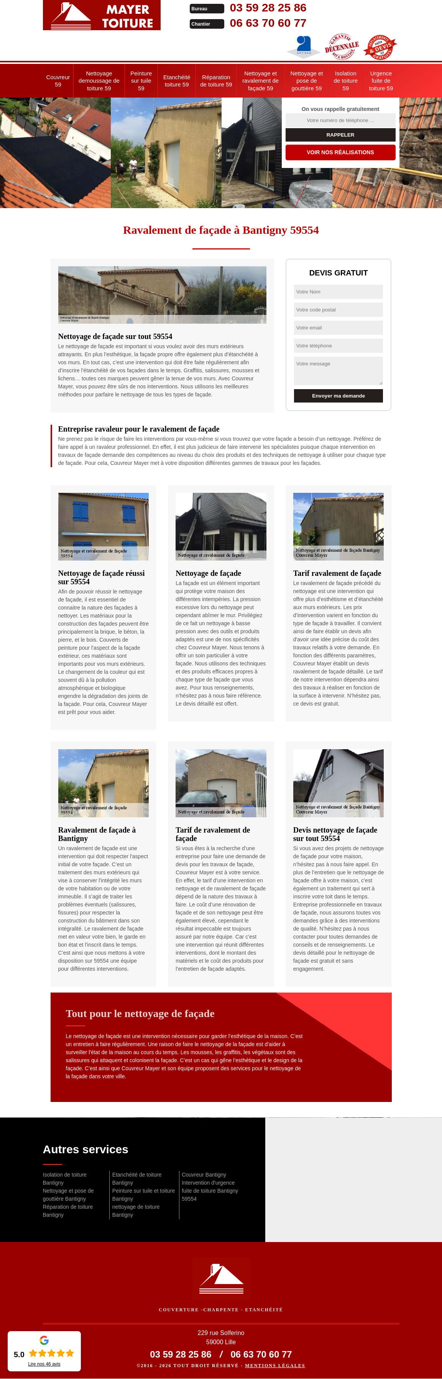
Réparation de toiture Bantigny (68, 1211)
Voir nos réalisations (340, 152)
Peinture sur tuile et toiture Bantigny (143, 1195)
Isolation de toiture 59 (346, 80)
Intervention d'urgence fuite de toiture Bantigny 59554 (210, 1191)
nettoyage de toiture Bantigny (136, 1211)
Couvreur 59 (58, 81)
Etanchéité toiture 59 (177, 81)
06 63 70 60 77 (254, 22)
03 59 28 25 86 (254, 7)
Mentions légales (275, 1366)
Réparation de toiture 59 (216, 81)
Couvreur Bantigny (204, 1175)
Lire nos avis (44, 1364)
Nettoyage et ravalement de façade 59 (260, 80)
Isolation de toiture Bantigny (65, 1179)
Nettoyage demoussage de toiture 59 (99, 80)
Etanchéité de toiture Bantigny (136, 1179)
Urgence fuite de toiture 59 (381, 80)
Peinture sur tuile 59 (141, 80)
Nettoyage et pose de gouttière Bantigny (68, 1195)
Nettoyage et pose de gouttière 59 (306, 80)
